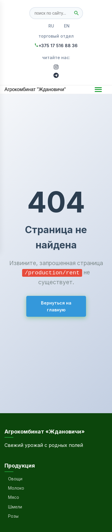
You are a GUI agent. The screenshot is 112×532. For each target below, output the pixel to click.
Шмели (15, 507)
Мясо (13, 497)
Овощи (15, 478)
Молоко (16, 488)
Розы (13, 516)
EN (67, 25)
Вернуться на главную (56, 306)
